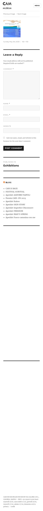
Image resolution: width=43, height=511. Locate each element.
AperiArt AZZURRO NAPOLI (18, 195)
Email (6, 115)
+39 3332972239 (28, 499)
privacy (6, 507)
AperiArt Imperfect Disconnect (19, 208)
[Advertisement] (22, 291)
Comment (8, 69)
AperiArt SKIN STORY (15, 204)
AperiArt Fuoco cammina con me (20, 217)
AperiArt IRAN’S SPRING (17, 214)
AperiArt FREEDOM (14, 211)
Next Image (21, 14)
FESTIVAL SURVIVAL (15, 192)
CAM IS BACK (12, 188)
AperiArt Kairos (13, 201)
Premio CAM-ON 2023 (16, 198)
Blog (8, 182)
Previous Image (9, 14)
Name (6, 104)
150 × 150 (25, 42)
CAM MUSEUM (8, 497)
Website (7, 126)
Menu (37, 5)
